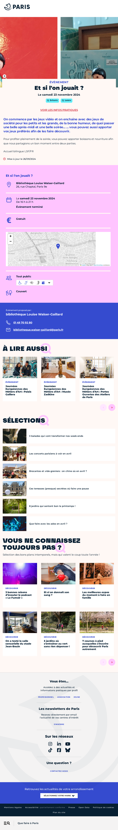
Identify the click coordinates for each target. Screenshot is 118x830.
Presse (71, 807)
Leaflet (83, 265)
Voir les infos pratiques (59, 110)
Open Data (84, 807)
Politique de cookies (103, 807)
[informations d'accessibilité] (34, 283)
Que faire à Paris (28, 823)
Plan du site (59, 812)
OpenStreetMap (98, 265)
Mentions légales (13, 807)
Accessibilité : (45, 807)
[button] (58, 246)
